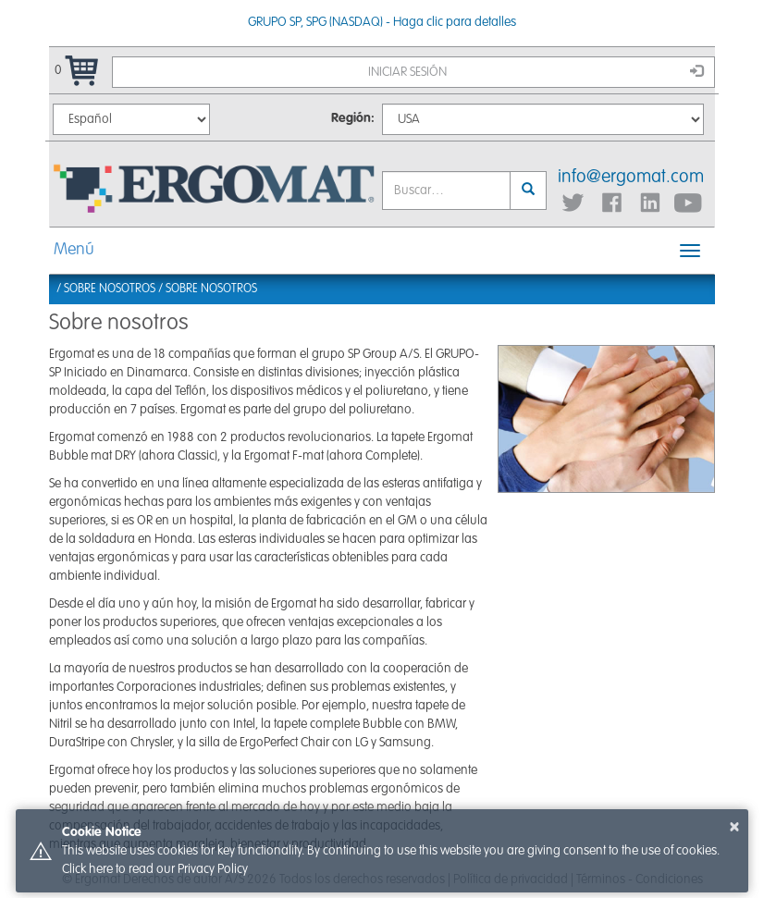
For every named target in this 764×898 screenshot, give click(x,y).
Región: (353, 118)
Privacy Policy (213, 869)
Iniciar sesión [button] (536, 71)
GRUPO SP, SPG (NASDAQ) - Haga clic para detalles (382, 22)
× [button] (734, 827)
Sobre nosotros (211, 289)
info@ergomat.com (631, 177)
